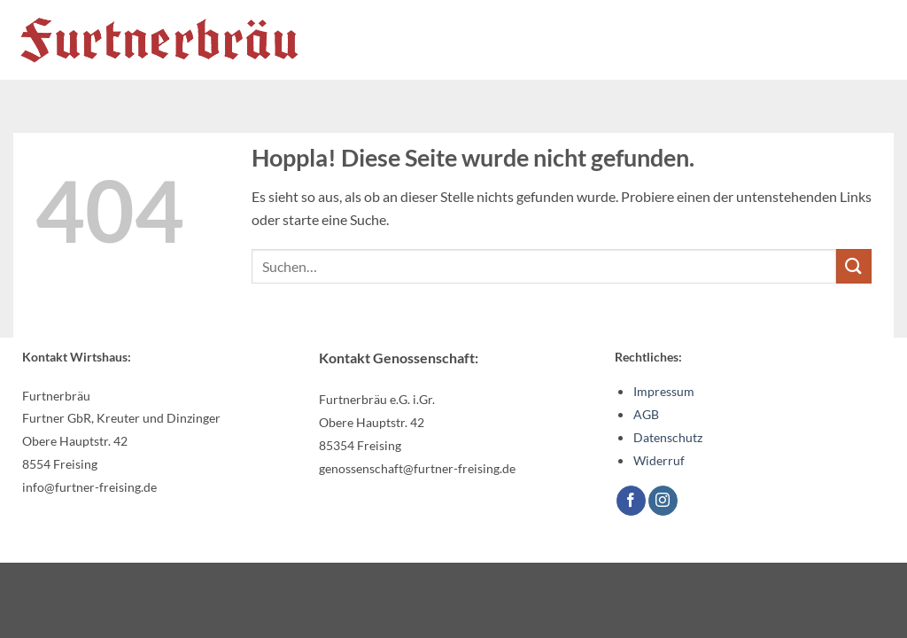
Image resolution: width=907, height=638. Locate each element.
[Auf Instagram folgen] (663, 501)
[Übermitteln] (854, 266)
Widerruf (659, 460)
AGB (646, 414)
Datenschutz (667, 437)
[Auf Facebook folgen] (631, 501)
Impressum (663, 391)
